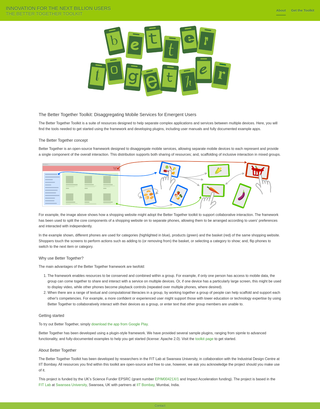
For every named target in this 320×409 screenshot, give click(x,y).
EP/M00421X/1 (167, 379)
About (281, 10)
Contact (160, 405)
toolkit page (204, 339)
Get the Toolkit (302, 10)
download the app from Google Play (119, 324)
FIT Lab (45, 385)
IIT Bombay (145, 385)
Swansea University (71, 385)
